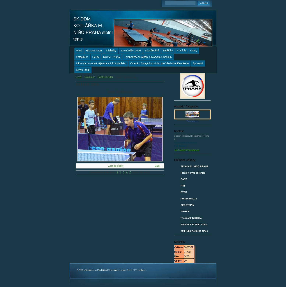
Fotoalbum (82, 56)
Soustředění (152, 50)
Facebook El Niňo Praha (194, 224)
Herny (95, 56)
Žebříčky (168, 50)
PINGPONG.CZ (189, 198)
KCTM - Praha (111, 56)
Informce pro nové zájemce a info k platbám (101, 63)
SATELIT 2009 (105, 77)
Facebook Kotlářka (191, 218)
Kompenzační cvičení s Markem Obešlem (148, 56)
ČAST (184, 179)
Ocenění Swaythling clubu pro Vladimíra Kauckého (159, 63)
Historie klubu (94, 50)
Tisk (110, 270)
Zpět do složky (115, 165)
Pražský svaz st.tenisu (193, 172)
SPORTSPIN (187, 205)
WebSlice (102, 270)
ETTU (184, 192)
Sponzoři (198, 63)
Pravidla (181, 50)
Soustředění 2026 (130, 50)
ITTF (183, 185)
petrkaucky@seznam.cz (186, 150)
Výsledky (111, 50)
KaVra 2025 (83, 69)
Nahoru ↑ (143, 270)
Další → (159, 165)
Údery (193, 50)
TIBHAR (185, 211)
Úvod (79, 50)
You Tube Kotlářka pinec (194, 230)
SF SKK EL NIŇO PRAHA (194, 166)
